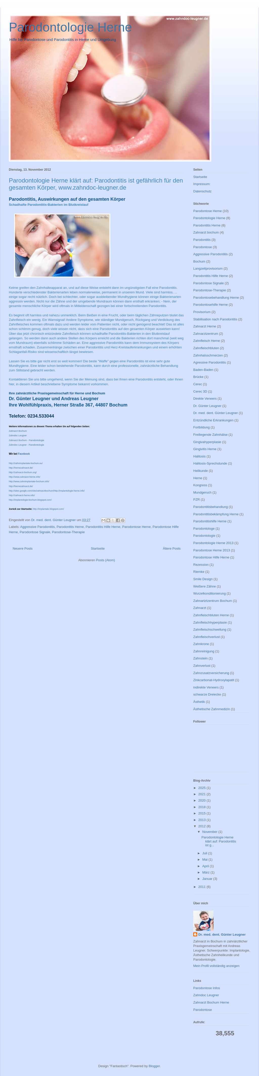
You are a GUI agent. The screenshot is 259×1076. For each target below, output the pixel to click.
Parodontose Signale (35, 532)
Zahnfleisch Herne (206, 341)
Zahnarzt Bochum (18, 431)
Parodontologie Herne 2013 (213, 543)
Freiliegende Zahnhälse (210, 435)
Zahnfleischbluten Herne (211, 615)
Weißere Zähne (204, 586)
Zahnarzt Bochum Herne (211, 1002)
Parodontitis (202, 240)
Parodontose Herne (136, 527)
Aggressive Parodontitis (37, 527)
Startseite (98, 548)
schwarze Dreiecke (207, 694)
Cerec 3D (200, 391)
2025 (202, 788)
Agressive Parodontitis (209, 362)
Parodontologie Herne (70, 27)
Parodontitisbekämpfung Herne (216, 514)
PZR (196, 499)
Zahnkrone (201, 644)
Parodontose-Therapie (68, 532)
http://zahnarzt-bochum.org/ (23, 472)
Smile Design (203, 579)
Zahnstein (200, 658)
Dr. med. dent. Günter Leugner (215, 413)
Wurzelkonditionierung (209, 593)
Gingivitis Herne (205, 449)
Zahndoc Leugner (18, 435)
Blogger (154, 1066)
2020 (202, 800)
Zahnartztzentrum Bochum (212, 601)
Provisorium (202, 312)
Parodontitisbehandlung (210, 507)
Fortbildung (201, 427)
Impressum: (201, 184)
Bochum (199, 261)
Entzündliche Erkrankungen (213, 420)
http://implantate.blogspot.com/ (48, 509)
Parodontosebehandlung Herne (216, 297)
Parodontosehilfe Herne (210, 304)
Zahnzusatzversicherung (211, 673)
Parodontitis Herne (70, 527)
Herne (197, 478)
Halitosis (199, 456)
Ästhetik (199, 702)
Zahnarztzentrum (205, 334)
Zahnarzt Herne (204, 326)
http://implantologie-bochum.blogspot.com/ (30, 500)
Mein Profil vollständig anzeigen (216, 966)
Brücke (198, 377)
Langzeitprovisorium (208, 268)
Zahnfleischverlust (206, 637)
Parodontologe (204, 528)
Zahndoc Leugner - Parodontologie (26, 445)
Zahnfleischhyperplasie (210, 622)
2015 (202, 813)
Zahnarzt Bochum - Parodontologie (26, 440)
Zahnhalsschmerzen (208, 355)
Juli (205, 853)
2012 (202, 826)
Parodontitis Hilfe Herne (103, 527)
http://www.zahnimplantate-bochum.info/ (29, 481)
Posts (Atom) (105, 560)
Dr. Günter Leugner (207, 406)
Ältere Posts (172, 548)
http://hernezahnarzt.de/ (21, 468)
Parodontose (202, 247)
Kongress (200, 485)
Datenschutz (202, 191)
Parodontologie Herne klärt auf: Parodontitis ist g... (218, 841)
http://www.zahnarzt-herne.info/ (24, 477)
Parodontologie (204, 535)
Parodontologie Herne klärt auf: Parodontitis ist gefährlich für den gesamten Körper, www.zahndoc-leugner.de (96, 184)
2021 (202, 794)
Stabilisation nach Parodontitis (215, 319)
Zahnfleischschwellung (209, 629)
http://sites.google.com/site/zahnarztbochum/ (31, 491)
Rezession (201, 565)
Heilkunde (200, 471)
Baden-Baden (203, 370)
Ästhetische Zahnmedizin (211, 709)
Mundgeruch (202, 492)
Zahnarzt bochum (206, 232)
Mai (205, 859)
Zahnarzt (199, 608)
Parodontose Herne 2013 (211, 550)
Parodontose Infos (206, 988)
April (206, 866)
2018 (202, 807)
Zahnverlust (201, 666)
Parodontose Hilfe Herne (211, 557)
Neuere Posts (23, 548)
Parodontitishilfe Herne (210, 521)
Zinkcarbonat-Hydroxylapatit (213, 680)
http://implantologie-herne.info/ (69, 491)
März (206, 872)
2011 (202, 887)
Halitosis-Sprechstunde (210, 463)
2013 (202, 820)
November (210, 832)
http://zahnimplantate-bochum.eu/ (26, 463)
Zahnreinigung (203, 651)
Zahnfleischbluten (206, 348)
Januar (207, 879)
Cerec (197, 384)
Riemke (198, 572)
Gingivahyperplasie (207, 442)
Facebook (24, 453)
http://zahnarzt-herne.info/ (22, 495)
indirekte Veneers (206, 687)
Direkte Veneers (205, 398)
